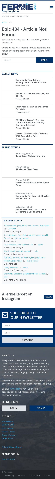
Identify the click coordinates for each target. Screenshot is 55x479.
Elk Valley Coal (8, 425)
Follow (48, 297)
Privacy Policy (34, 475)
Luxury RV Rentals (11, 267)
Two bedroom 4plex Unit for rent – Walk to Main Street (26, 225)
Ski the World (7, 438)
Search (44, 60)
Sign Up (41, 408)
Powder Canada (8, 431)
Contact (47, 475)
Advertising (9, 475)
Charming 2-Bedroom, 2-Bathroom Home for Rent (24, 274)
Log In (13, 408)
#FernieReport (7, 421)
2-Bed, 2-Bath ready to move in (17, 251)
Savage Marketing (9, 435)
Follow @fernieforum (12, 447)
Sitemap (21, 475)
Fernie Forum (7, 428)
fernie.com (15, 388)
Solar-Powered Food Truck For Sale (18, 244)
